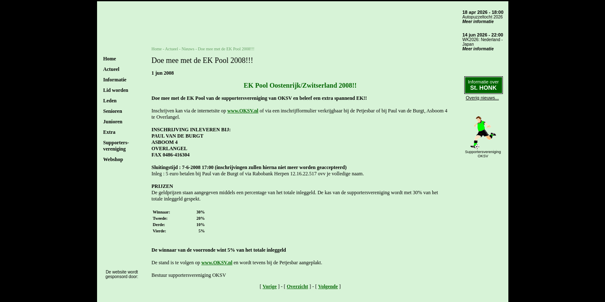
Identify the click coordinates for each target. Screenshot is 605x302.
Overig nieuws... (482, 97)
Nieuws (188, 49)
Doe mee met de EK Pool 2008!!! (226, 49)
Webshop (113, 159)
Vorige (270, 286)
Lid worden (116, 90)
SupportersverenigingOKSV (483, 154)
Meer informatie (478, 21)
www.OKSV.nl (242, 111)
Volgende (328, 286)
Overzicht (297, 286)
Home (109, 59)
